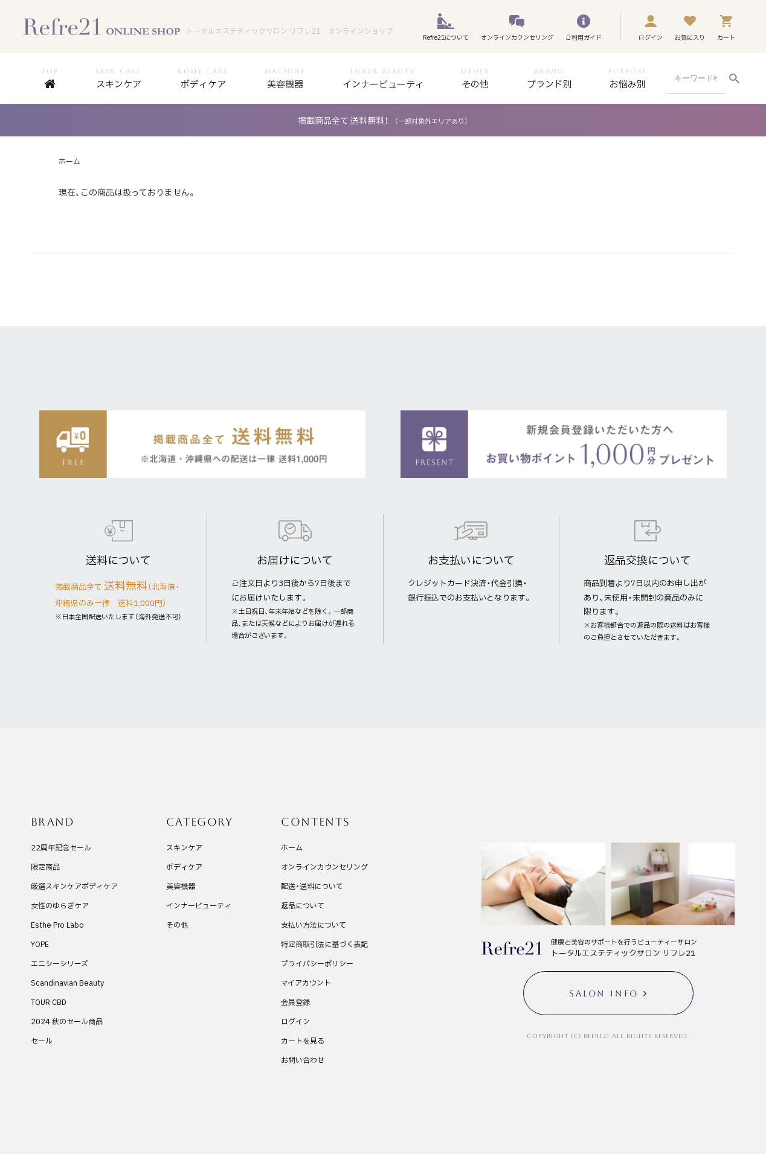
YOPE (40, 944)
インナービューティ (198, 905)
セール (42, 1040)
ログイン (295, 1021)
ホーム (69, 161)
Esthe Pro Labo (57, 924)
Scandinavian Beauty (67, 982)
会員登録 (295, 1001)
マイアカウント (306, 982)
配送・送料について (312, 886)
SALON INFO (604, 993)
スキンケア (184, 847)
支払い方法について (313, 924)
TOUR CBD (48, 1001)
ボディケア (184, 866)
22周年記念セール (61, 847)
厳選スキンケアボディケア (74, 886)
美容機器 (180, 886)
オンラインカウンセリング (324, 866)
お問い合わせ (302, 1059)
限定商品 (45, 866)
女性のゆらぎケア (60, 905)
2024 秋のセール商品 (67, 1021)
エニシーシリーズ (59, 963)
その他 (177, 924)
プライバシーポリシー (317, 963)
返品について (302, 905)
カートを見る (302, 1040)
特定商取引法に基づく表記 (324, 944)
